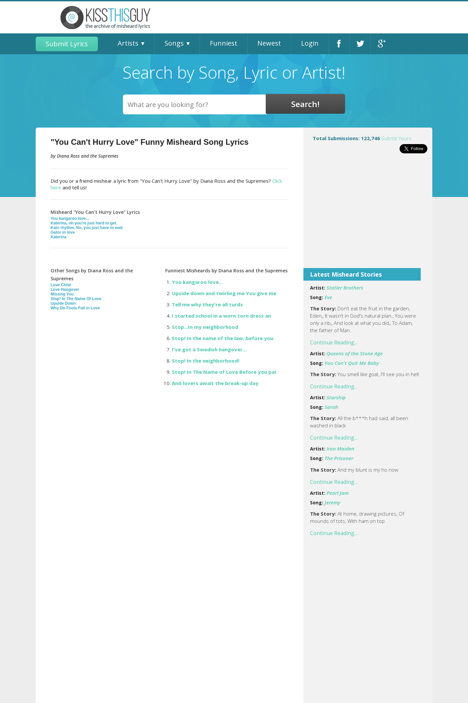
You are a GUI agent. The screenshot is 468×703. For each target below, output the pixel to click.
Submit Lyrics (67, 43)
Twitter (360, 43)
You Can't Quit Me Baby (352, 363)
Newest (269, 43)
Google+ (380, 43)
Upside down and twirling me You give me (224, 293)
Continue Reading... (333, 342)
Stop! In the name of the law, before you (222, 338)
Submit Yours (396, 138)
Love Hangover (65, 289)
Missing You (62, 294)
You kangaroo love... (70, 218)
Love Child (61, 285)
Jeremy (332, 502)
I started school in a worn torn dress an (221, 315)
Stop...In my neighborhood (205, 327)
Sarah (331, 407)
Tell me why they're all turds (207, 304)
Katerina (58, 237)
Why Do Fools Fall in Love (75, 308)
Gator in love (63, 232)
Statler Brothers (345, 287)
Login (310, 43)
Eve (328, 297)
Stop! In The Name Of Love (76, 298)
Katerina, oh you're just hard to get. (84, 223)
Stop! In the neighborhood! (205, 360)
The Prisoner (339, 458)
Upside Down (63, 303)
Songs (174, 43)
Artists (128, 43)
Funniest (223, 43)
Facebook (339, 43)
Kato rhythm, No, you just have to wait (87, 227)
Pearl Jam (338, 492)
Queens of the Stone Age (355, 353)
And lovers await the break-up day (215, 383)
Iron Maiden (340, 448)
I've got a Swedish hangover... (209, 349)
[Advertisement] (367, 215)
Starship (336, 397)
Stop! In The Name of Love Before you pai (224, 372)
